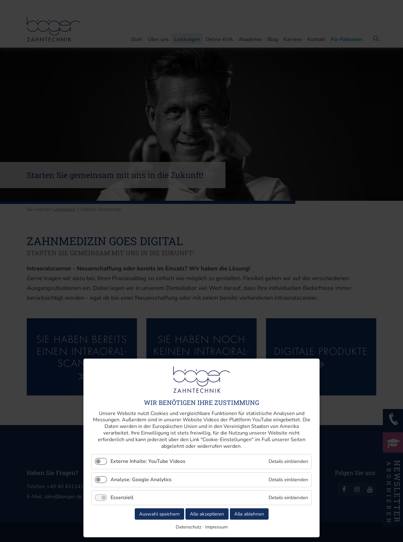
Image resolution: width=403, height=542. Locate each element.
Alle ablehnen (249, 514)
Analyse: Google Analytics (141, 479)
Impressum (216, 527)
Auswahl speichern (159, 514)
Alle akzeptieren (207, 514)
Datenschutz (189, 527)
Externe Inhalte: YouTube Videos (148, 461)
